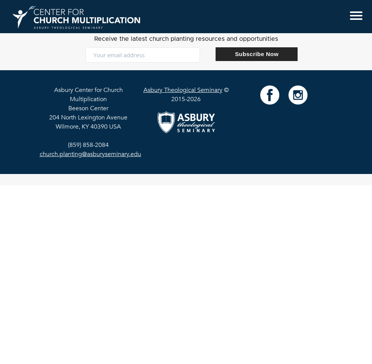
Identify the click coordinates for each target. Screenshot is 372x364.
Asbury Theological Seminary (182, 90)
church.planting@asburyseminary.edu (90, 154)
